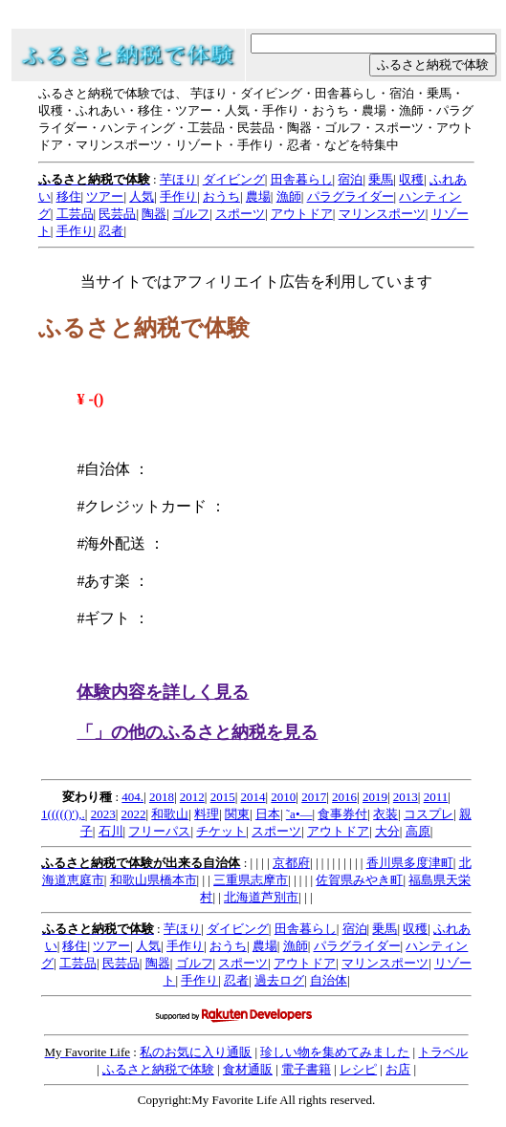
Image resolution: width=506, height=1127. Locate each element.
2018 (161, 797)
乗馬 (380, 179)
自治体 (328, 980)
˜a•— (299, 814)
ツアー (104, 196)
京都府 (291, 863)
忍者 (111, 231)
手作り (178, 196)
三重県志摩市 (250, 880)
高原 (418, 831)
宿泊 (350, 179)
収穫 (411, 179)
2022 (133, 814)
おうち (221, 196)
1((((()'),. (63, 814)
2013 (405, 797)
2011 (436, 797)
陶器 (154, 213)
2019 (375, 797)
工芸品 (75, 213)
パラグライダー (350, 196)
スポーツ (240, 213)
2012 (192, 797)
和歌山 (169, 814)
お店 (397, 1069)
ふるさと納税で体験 (158, 1069)
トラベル (443, 1052)
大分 (387, 831)
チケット (221, 831)
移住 (68, 196)
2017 (313, 797)
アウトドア (302, 213)
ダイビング (234, 179)
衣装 (385, 814)
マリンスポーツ (382, 213)
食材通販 (248, 1069)
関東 (237, 814)
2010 (283, 797)
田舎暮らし (302, 179)
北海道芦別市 (261, 897)
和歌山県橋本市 (153, 880)
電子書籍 (306, 1069)
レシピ (358, 1069)
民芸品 (117, 213)
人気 (141, 196)
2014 (253, 797)
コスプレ (428, 814)
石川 (111, 831)
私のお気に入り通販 (196, 1052)
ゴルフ (190, 213)
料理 (206, 814)
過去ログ (279, 980)
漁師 (288, 196)
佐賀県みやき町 (359, 880)
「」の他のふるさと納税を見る (197, 732)
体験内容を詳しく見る (163, 692)
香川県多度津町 (409, 863)
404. (132, 797)
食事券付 (342, 814)
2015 (222, 797)
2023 (103, 814)
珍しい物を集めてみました (334, 1052)
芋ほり (178, 179)
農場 (258, 196)
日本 (267, 814)
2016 (344, 797)
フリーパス (159, 831)
